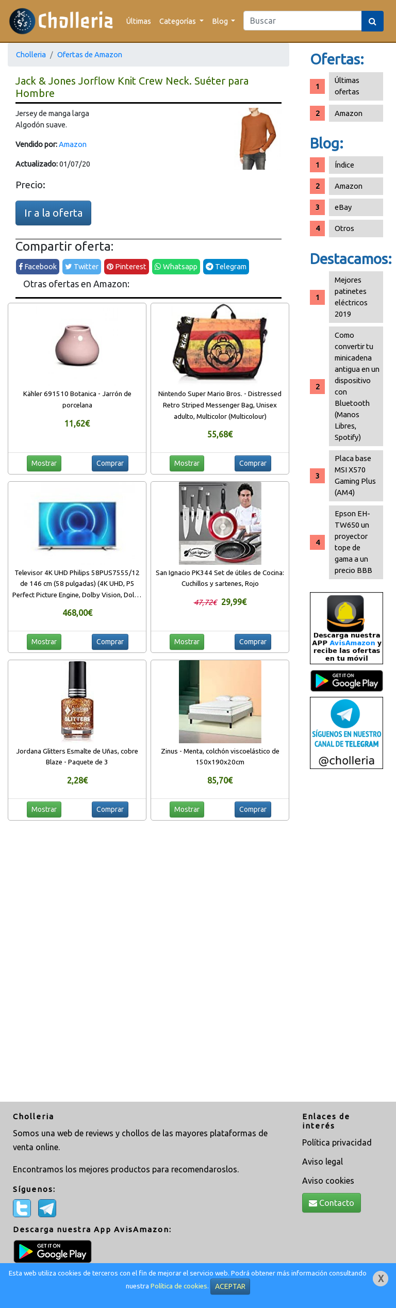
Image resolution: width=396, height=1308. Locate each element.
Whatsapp (176, 266)
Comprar (110, 463)
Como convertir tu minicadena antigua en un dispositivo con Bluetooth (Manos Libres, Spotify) (357, 386)
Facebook (38, 266)
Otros (344, 228)
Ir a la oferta (53, 213)
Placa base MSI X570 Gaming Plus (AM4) (355, 475)
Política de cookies (179, 1286)
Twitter (81, 266)
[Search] (302, 20)
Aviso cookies (328, 1180)
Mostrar (44, 463)
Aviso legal (322, 1161)
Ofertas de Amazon (89, 54)
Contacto (331, 1202)
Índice (344, 164)
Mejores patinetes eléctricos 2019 (351, 296)
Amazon (73, 144)
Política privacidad (337, 1142)
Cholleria (31, 54)
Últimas (138, 21)
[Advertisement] (346, 936)
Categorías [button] (178, 21)
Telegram (226, 266)
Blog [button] (220, 21)
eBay (343, 207)
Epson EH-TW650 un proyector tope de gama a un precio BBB (353, 542)
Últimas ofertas (347, 86)
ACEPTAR (230, 1286)
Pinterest (126, 266)
